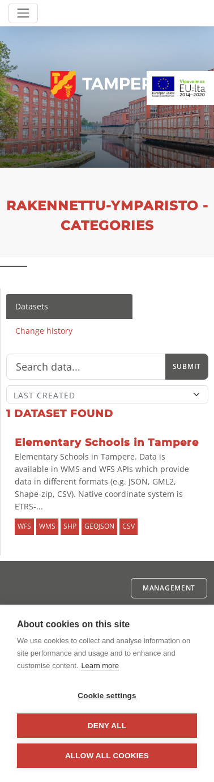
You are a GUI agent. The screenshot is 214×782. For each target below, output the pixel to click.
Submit (187, 366)
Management (169, 588)
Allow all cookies (107, 755)
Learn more (99, 665)
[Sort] (107, 394)
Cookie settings (107, 695)
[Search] (86, 367)
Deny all (107, 725)
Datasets (31, 306)
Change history (43, 330)
